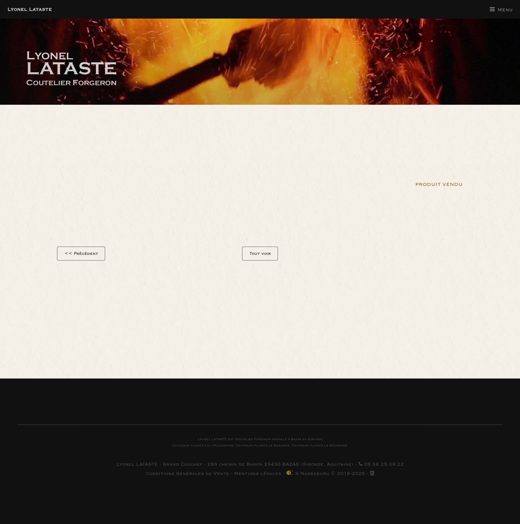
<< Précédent (81, 253)
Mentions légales (257, 473)
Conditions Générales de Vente (187, 473)
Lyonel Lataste (29, 9)
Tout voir (260, 253)
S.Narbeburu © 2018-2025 (325, 473)
